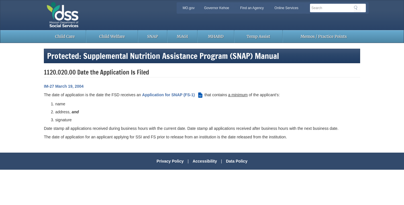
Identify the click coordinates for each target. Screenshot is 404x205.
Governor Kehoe (216, 8)
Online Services (286, 8)
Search (357, 8)
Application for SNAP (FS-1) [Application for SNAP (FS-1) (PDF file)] (172, 95)
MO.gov (189, 8)
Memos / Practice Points (324, 36)
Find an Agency (252, 8)
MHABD (216, 36)
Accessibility (205, 161)
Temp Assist (258, 36)
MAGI (182, 36)
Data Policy (236, 161)
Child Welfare (112, 36)
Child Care (65, 36)
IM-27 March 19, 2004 (63, 86)
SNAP (152, 36)
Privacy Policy (170, 161)
